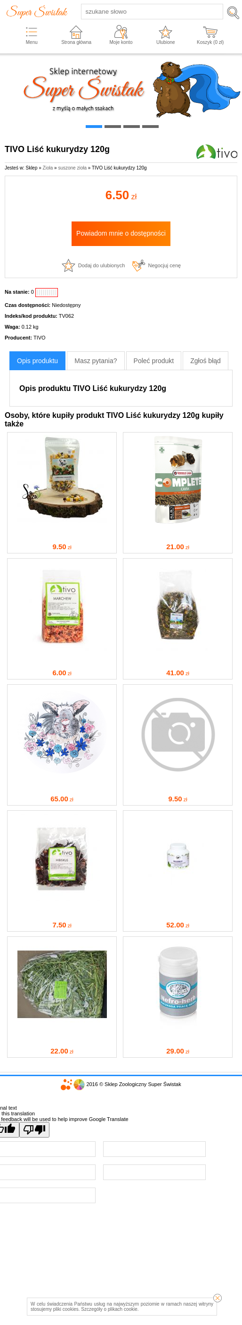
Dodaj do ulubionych (101, 265)
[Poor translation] (34, 1130)
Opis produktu (37, 361)
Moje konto (121, 42)
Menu (32, 42)
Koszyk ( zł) (210, 42)
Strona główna (76, 42)
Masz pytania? (95, 361)
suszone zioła (72, 167)
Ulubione (165, 42)
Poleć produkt (154, 361)
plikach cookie (122, 1309)
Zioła (48, 167)
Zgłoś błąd (205, 361)
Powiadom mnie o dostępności (121, 233)
